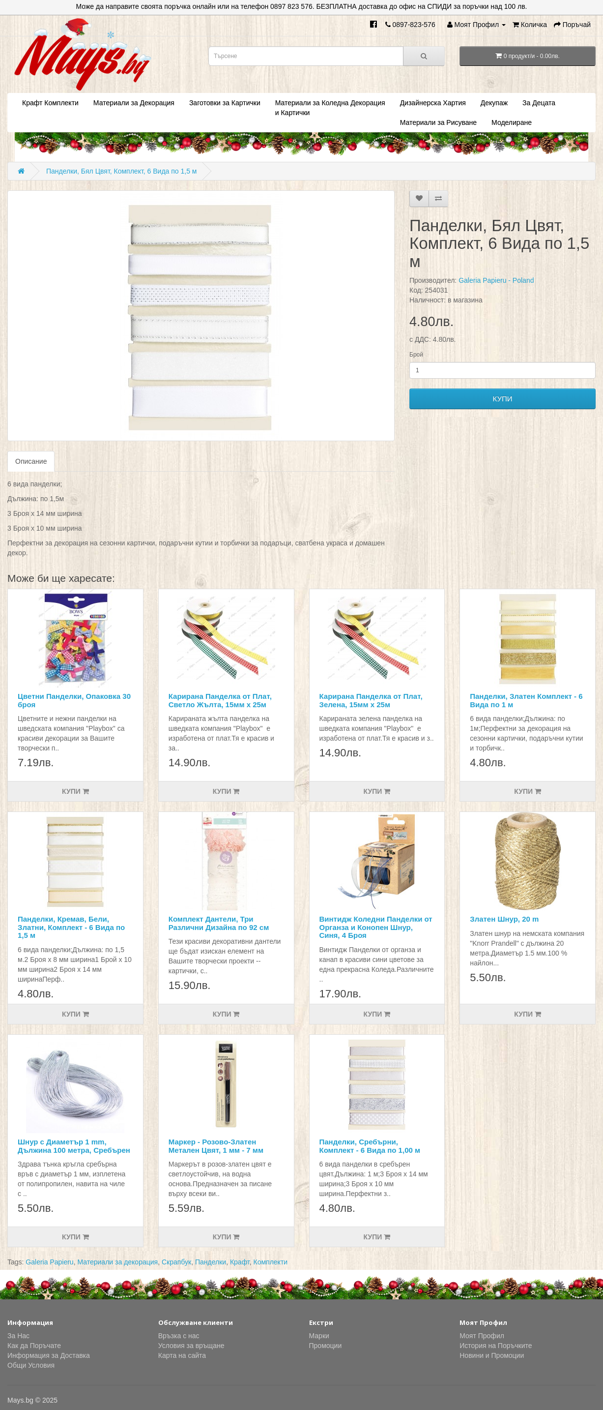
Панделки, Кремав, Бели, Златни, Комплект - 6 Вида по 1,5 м (71, 927)
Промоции (325, 1346)
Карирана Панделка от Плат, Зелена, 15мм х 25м (371, 700)
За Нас (18, 1336)
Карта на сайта (182, 1355)
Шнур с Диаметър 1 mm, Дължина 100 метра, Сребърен (74, 1146)
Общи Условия (31, 1365)
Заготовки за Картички (224, 103)
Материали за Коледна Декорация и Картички (330, 108)
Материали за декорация (117, 1262)
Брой (416, 354)
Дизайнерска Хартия (433, 103)
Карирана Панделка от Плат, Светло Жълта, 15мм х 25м (220, 700)
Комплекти (271, 1262)
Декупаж (494, 103)
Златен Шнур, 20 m (504, 919)
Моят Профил (481, 1336)
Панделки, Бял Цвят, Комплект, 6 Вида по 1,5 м (121, 171)
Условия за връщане (191, 1346)
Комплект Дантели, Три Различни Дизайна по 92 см (219, 923)
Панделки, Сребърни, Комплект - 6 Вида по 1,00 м (370, 1146)
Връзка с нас (179, 1336)
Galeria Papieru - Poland (496, 280)
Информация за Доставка (48, 1355)
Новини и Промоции (491, 1355)
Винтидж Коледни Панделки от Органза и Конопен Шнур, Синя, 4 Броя (375, 927)
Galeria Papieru (49, 1262)
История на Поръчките (495, 1346)
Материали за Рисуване (438, 122)
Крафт (240, 1262)
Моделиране (511, 122)
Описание (31, 461)
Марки (319, 1336)
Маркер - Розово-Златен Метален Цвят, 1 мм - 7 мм (216, 1146)
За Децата (538, 103)
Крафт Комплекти (50, 103)
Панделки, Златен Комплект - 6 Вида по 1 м (526, 700)
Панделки (210, 1262)
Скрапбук (176, 1262)
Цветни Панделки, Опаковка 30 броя (74, 700)
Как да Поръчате (34, 1346)
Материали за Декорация (133, 103)
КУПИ (503, 398)
